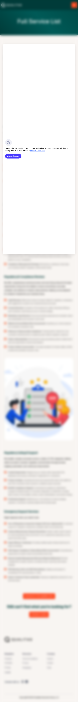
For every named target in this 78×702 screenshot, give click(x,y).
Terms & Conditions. (37, 151)
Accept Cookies (13, 156)
